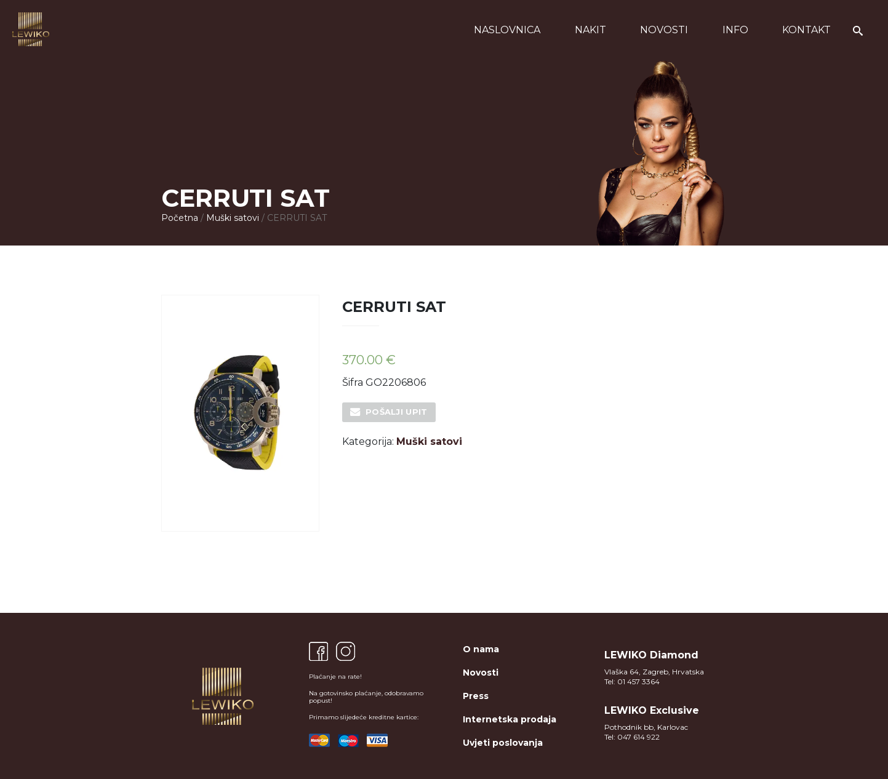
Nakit (590, 30)
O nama (481, 649)
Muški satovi (232, 217)
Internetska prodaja (509, 719)
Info (735, 30)
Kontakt (806, 30)
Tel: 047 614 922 (632, 736)
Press (476, 695)
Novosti (664, 30)
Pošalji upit (397, 412)
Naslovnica (507, 30)
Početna (179, 217)
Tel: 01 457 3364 (632, 681)
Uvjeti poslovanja (503, 742)
